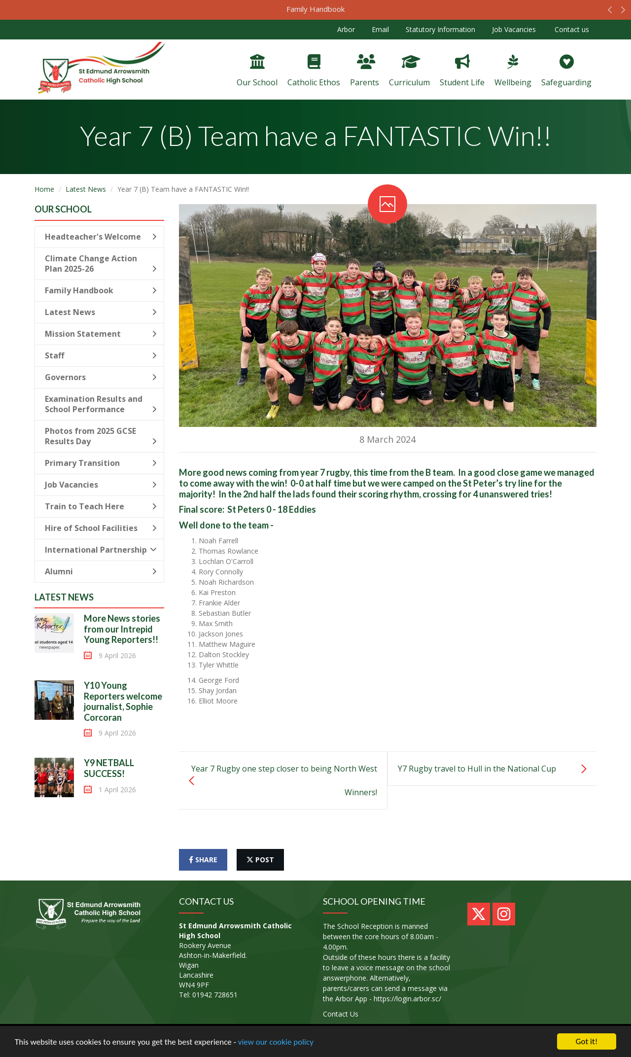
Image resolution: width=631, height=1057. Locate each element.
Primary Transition (101, 463)
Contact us (571, 29)
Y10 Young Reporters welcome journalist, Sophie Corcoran (123, 701)
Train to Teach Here (101, 506)
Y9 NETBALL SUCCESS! (109, 768)
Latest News (86, 189)
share (203, 859)
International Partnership (101, 549)
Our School (257, 71)
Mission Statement (101, 333)
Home (44, 189)
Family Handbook (315, 9)
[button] (610, 12)
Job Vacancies (514, 29)
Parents (364, 71)
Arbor (346, 29)
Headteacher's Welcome (101, 236)
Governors (101, 377)
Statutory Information (440, 29)
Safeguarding (566, 71)
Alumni (101, 571)
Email (380, 29)
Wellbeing (512, 71)
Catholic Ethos (313, 71)
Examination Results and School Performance (101, 404)
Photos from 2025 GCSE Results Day (101, 436)
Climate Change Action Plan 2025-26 (101, 263)
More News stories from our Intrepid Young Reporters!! (122, 629)
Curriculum (409, 71)
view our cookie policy (276, 1042)
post (260, 859)
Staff (101, 355)
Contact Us (340, 1014)
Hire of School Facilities (101, 528)
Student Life (462, 71)
